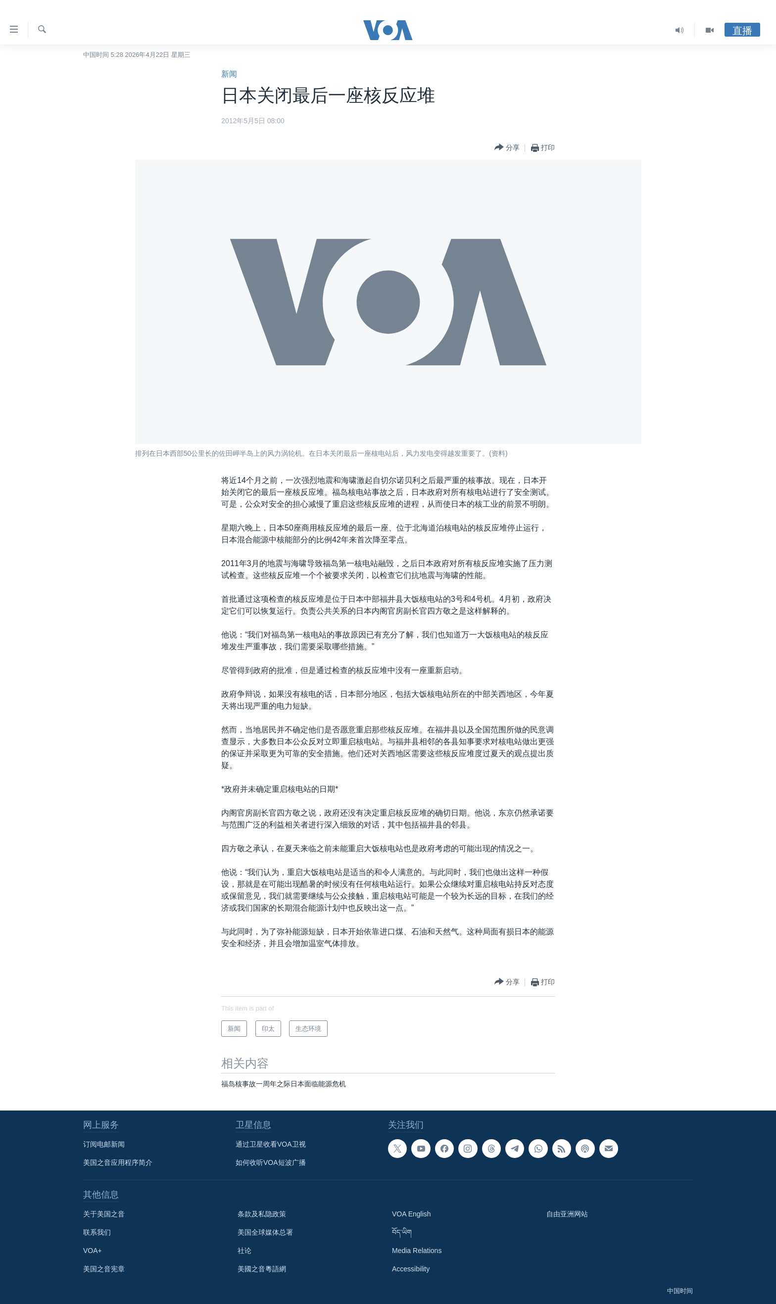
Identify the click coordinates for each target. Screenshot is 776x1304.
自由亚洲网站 (567, 1214)
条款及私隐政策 (262, 1214)
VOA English (411, 1214)
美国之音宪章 (104, 1269)
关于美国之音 (104, 1214)
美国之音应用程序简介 (117, 1162)
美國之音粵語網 (262, 1269)
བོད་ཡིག (402, 1232)
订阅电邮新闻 (104, 1144)
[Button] (507, 148)
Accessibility (411, 1269)
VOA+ (92, 1251)
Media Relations (416, 1251)
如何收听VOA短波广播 (271, 1162)
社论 (244, 1251)
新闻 (229, 74)
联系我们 (97, 1232)
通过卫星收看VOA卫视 (271, 1144)
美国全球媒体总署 (265, 1232)
